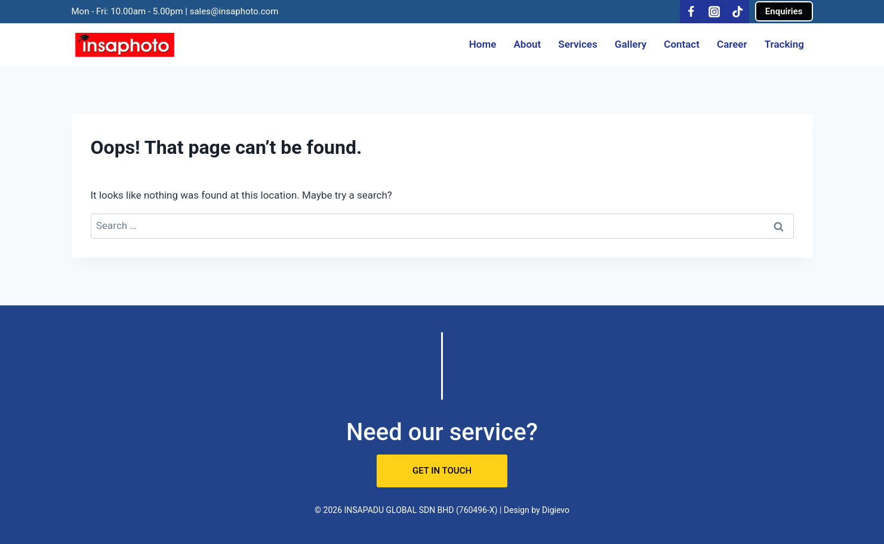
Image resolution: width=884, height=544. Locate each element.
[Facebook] (691, 11)
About (527, 44)
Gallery (630, 44)
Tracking (784, 44)
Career (732, 44)
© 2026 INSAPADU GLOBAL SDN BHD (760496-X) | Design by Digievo (442, 510)
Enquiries (784, 11)
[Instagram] (714, 11)
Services (577, 44)
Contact (682, 44)
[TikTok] (737, 11)
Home (483, 44)
